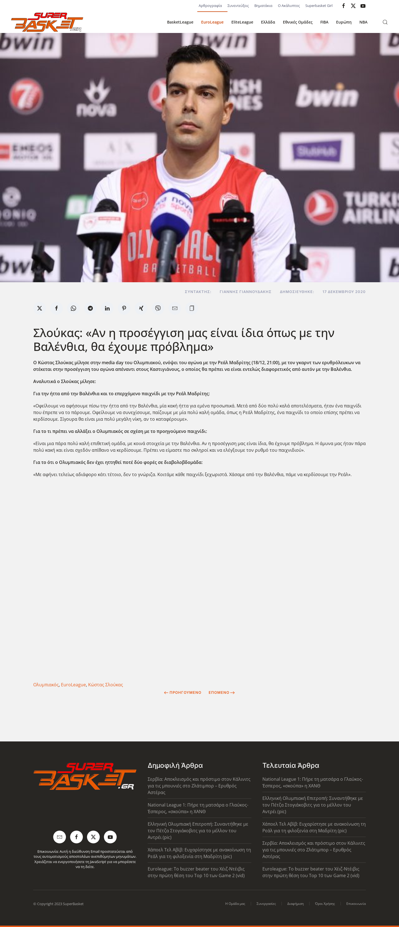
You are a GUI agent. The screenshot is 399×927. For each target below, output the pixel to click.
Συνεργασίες (266, 903)
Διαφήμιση (295, 903)
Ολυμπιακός (46, 685)
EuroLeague (212, 22)
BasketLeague (180, 22)
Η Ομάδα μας (235, 903)
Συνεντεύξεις (238, 5)
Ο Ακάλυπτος (289, 5)
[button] (385, 22)
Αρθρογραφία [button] (210, 5)
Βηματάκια (263, 5)
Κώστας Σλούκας (105, 685)
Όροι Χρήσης (325, 903)
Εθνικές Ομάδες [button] (298, 22)
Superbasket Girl (318, 5)
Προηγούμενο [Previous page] (182, 692)
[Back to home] (47, 22)
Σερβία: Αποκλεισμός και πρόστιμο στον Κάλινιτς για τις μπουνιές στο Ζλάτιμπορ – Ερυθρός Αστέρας (199, 785)
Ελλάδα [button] (268, 22)
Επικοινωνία (356, 903)
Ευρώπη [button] (344, 22)
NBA (363, 22)
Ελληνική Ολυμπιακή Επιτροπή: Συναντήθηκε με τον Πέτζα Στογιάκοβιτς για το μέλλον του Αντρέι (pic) (198, 830)
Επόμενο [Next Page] (222, 692)
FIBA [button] (324, 22)
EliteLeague (242, 22)
